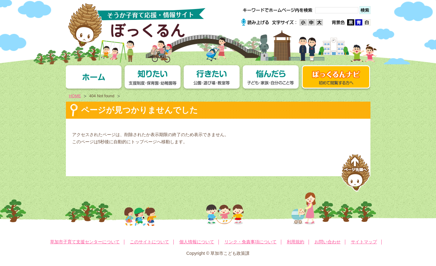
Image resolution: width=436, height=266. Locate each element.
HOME (75, 96)
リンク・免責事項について (250, 241)
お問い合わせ (327, 241)
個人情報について (196, 241)
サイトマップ (364, 241)
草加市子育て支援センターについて (85, 241)
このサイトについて (149, 241)
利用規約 (295, 241)
